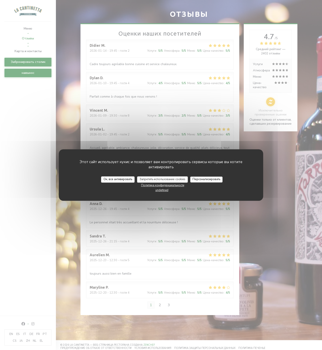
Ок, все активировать (118, 179)
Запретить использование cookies (162, 179)
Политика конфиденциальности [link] (162, 185)
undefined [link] (161, 190)
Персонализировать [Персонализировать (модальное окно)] (206, 179)
